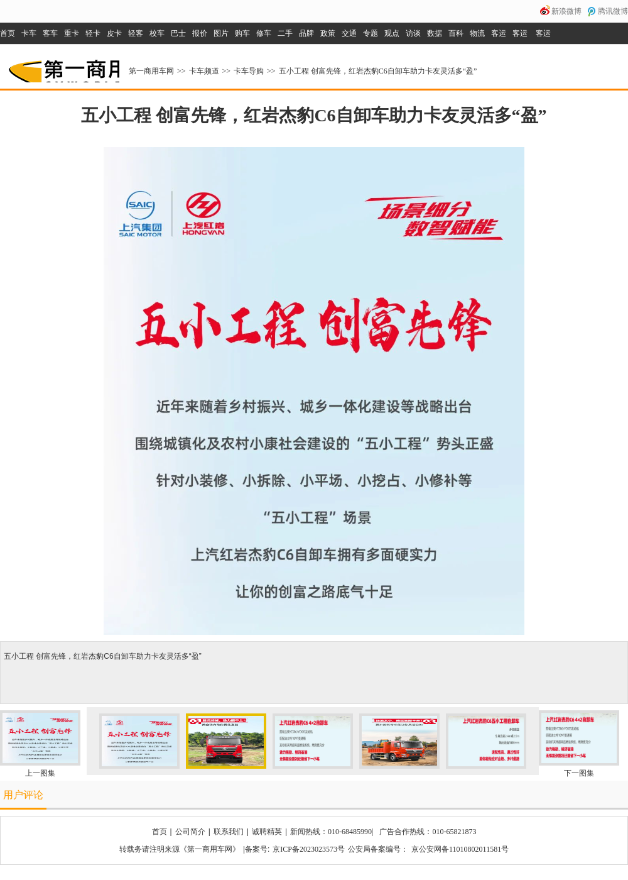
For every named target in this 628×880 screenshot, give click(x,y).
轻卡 (92, 33)
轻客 (135, 33)
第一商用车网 (62, 66)
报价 (199, 33)
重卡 (71, 33)
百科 (455, 33)
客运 (498, 33)
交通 (349, 33)
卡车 (28, 33)
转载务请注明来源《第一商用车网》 (179, 849)
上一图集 (40, 773)
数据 (434, 33)
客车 (50, 33)
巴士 (178, 33)
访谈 (413, 33)
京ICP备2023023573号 (309, 849)
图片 (221, 33)
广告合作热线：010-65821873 (427, 831)
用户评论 (23, 794)
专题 (370, 33)
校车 (157, 33)
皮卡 (114, 33)
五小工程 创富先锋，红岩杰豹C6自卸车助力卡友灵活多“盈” (378, 71)
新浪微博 (566, 11)
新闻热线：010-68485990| (331, 831)
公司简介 (190, 831)
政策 (327, 33)
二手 (285, 33)
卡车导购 (249, 71)
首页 (7, 33)
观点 (391, 33)
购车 (242, 33)
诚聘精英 (267, 831)
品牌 (306, 33)
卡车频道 (204, 71)
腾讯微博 (613, 11)
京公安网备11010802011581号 (460, 849)
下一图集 (579, 773)
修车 (263, 33)
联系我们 (229, 831)
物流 (477, 33)
